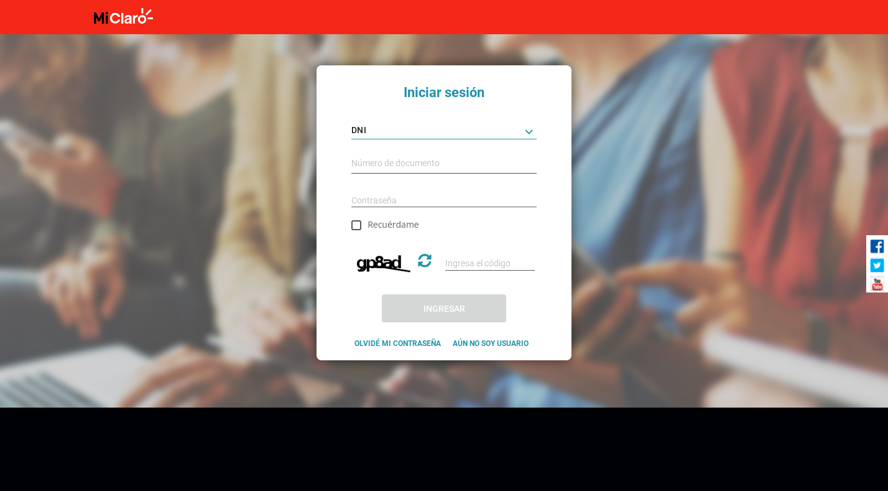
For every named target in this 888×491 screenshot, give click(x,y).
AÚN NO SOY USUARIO (491, 343)
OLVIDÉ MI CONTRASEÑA (397, 343)
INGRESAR (444, 309)
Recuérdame (393, 224)
